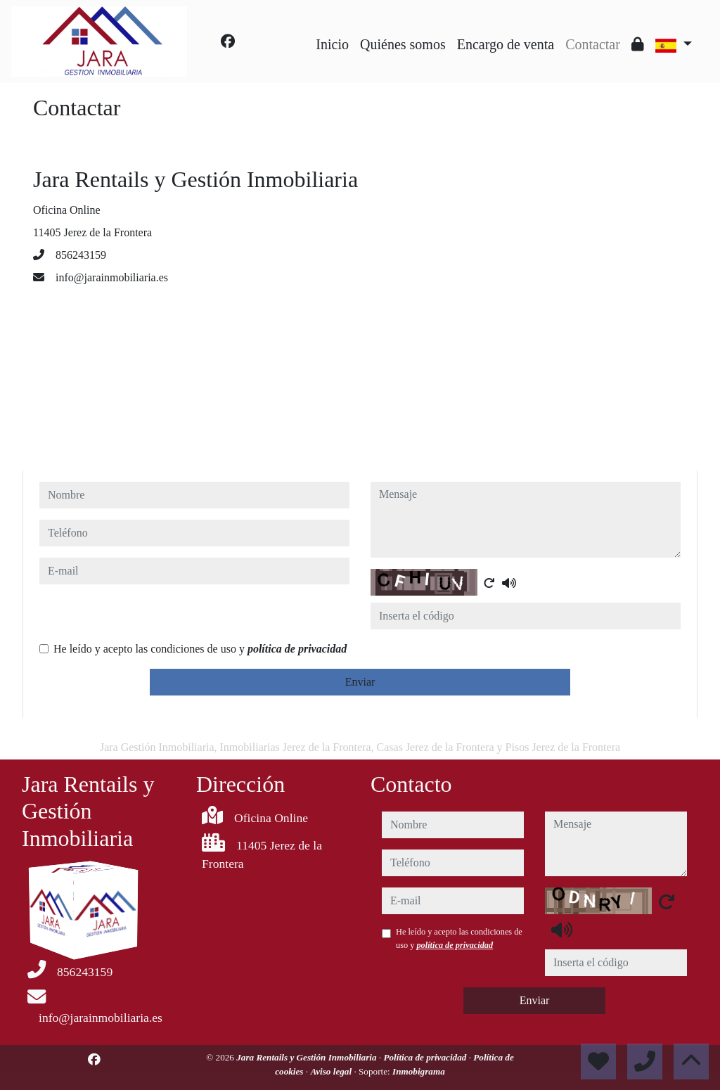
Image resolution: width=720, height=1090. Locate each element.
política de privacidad (297, 649)
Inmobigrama (418, 1071)
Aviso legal (332, 1071)
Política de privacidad (425, 1057)
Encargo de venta (505, 44)
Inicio (332, 44)
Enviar (360, 682)
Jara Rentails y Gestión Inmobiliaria (307, 1057)
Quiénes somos (403, 44)
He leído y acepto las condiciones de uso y (200, 649)
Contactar (592, 44)
